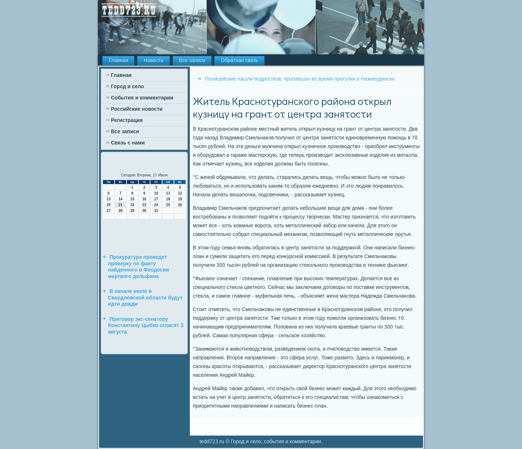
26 (180, 205)
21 (121, 205)
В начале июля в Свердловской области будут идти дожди (145, 298)
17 (156, 199)
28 (121, 211)
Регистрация (127, 120)
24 (156, 205)
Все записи (192, 60)
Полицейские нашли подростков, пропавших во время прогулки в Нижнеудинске (300, 79)
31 (156, 211)
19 (180, 199)
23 (144, 205)
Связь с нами (128, 143)
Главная (118, 60)
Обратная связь (239, 60)
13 (109, 199)
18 (168, 199)
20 (109, 205)
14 (121, 199)
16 (144, 199)
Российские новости (136, 109)
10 (156, 193)
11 (168, 193)
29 (132, 211)
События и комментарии (142, 98)
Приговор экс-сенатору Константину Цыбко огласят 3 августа (145, 325)
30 (144, 211)
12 (180, 193)
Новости (153, 60)
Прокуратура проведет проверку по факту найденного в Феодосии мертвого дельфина (138, 267)
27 (109, 211)
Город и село (127, 86)
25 (168, 205)
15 (132, 199)
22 (132, 205)
